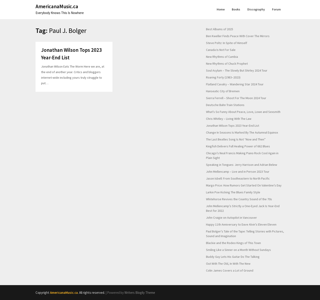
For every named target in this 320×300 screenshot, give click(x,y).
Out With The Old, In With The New (228, 264)
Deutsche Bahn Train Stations (225, 105)
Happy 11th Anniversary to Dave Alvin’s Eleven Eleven (241, 224)
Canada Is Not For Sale (221, 50)
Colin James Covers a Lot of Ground (229, 270)
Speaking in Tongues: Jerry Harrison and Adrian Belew (241, 165)
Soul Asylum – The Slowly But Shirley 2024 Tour (236, 70)
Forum (276, 9)
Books (236, 9)
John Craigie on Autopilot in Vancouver (231, 218)
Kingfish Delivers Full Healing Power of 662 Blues (238, 146)
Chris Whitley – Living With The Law (228, 119)
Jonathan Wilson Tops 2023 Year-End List (232, 126)
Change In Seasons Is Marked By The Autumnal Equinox (242, 132)
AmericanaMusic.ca (57, 6)
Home (221, 9)
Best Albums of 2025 (219, 29)
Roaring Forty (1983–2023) (223, 77)
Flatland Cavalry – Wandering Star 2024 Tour (235, 84)
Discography (256, 9)
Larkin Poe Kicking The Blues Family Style (233, 192)
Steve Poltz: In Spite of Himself (226, 43)
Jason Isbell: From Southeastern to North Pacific (238, 178)
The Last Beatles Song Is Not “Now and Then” (236, 139)
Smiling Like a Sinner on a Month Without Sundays (238, 250)
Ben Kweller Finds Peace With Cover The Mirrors (238, 36)
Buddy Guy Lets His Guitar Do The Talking (233, 257)
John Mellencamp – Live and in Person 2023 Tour (237, 172)
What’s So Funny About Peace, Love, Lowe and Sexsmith (243, 112)
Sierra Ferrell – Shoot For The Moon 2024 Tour (236, 98)
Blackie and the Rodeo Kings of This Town (233, 243)
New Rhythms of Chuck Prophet (227, 64)
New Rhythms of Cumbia (222, 57)
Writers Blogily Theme (139, 292)
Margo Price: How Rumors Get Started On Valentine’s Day (244, 185)
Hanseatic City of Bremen (223, 91)
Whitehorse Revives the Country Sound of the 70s (239, 199)
